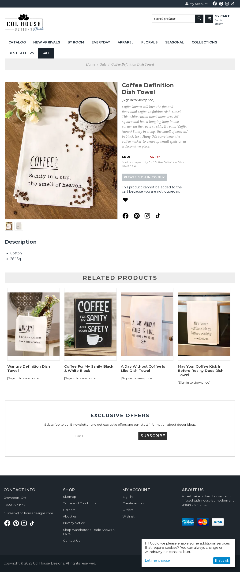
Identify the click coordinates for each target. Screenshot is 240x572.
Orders (128, 510)
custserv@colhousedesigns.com (28, 513)
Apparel (126, 42)
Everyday (101, 42)
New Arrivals (46, 42)
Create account (135, 503)
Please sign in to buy (144, 177)
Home (90, 64)
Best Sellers (21, 53)
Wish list (129, 516)
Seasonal (174, 42)
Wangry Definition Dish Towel (28, 368)
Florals (149, 42)
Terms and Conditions (79, 503)
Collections (204, 42)
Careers (69, 510)
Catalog (17, 42)
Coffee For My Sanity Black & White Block (88, 368)
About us (69, 516)
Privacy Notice (74, 523)
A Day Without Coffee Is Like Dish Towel (143, 368)
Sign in (128, 496)
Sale (45, 53)
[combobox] (173, 19)
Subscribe (153, 436)
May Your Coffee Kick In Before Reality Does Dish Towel (201, 370)
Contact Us (71, 540)
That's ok (221, 560)
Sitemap (69, 496)
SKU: (126, 157)
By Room (76, 42)
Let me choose (157, 560)
